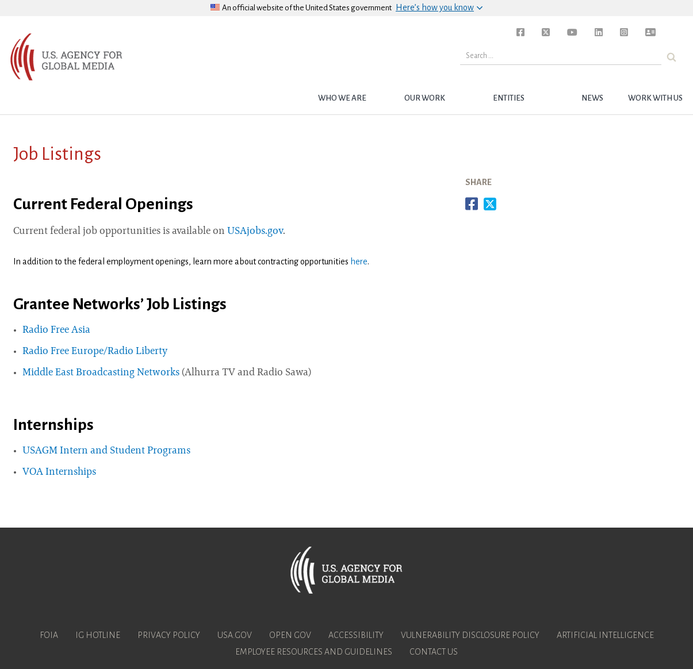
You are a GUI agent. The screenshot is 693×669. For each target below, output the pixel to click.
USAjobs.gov (255, 231)
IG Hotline (97, 635)
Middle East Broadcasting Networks (100, 373)
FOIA (49, 635)
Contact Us (433, 651)
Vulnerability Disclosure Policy (470, 635)
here (358, 261)
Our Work (424, 98)
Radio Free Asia (56, 330)
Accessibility (356, 635)
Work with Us (655, 98)
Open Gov (290, 635)
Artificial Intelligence (605, 635)
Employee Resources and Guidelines (313, 651)
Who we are (342, 98)
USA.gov (234, 635)
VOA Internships (59, 472)
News (592, 98)
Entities (508, 98)
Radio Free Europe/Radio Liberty (94, 352)
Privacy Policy (168, 635)
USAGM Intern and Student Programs (106, 451)
